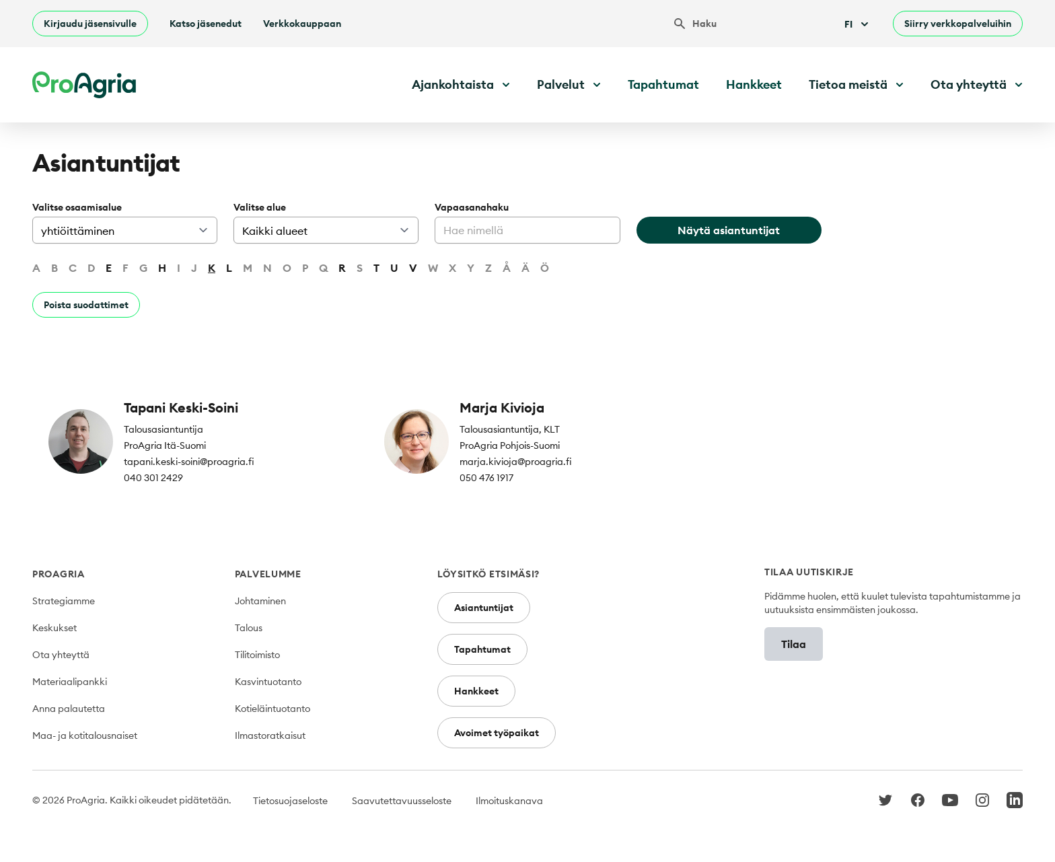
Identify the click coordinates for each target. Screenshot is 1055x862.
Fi (857, 24)
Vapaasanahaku (472, 207)
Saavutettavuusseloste (401, 801)
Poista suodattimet (86, 305)
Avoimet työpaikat (496, 733)
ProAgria (58, 574)
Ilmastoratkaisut (270, 735)
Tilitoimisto (257, 655)
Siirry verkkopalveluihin (957, 23)
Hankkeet (754, 84)
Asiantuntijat (483, 608)
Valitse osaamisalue (77, 207)
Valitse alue (259, 207)
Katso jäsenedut (206, 23)
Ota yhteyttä (60, 655)
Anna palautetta (68, 709)
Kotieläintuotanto (272, 709)
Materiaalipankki (69, 682)
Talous (248, 628)
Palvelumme (268, 574)
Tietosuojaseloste (290, 801)
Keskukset (54, 628)
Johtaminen (260, 601)
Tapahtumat (663, 84)
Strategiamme (63, 601)
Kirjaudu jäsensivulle (90, 23)
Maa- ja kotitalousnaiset (84, 735)
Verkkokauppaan (302, 23)
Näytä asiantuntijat (729, 230)
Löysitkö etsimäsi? (488, 574)
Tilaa (793, 644)
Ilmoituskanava (509, 801)
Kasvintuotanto (268, 682)
